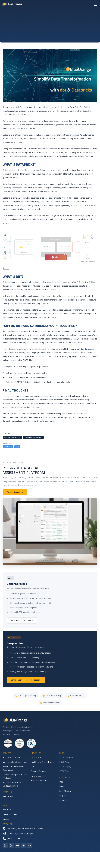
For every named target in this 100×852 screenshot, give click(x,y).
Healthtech (36, 757)
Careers (6, 818)
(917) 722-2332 (12, 838)
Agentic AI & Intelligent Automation (13, 768)
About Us (7, 809)
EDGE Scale (64, 771)
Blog (61, 781)
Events (62, 800)
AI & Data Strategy (11, 757)
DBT (17, 446)
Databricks (8, 446)
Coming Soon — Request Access (25, 679)
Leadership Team (10, 814)
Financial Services (38, 771)
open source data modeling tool (25, 282)
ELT (40, 309)
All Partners (8, 796)
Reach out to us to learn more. (41, 421)
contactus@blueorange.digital (18, 833)
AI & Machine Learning (12, 437)
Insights (63, 795)
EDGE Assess (65, 761)
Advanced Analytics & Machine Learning (12, 784)
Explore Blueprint (15, 492)
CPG (33, 766)
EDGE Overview (66, 757)
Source (6, 268)
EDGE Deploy (65, 766)
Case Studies (65, 791)
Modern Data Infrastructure (15, 761)
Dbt (18, 124)
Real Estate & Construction (43, 761)
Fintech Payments (39, 780)
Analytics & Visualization (33, 437)
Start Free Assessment (22, 620)
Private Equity (37, 775)
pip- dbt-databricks (85, 348)
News (61, 786)
